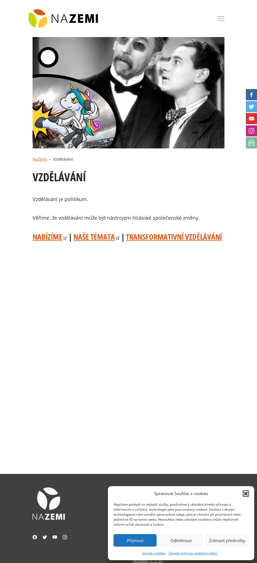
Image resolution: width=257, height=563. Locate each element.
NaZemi (40, 159)
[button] (246, 493)
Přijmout (135, 540)
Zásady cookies (154, 553)
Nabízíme (47, 236)
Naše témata (94, 236)
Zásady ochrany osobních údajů (193, 553)
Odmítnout (181, 540)
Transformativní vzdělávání (174, 236)
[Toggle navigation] (221, 18)
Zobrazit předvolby (227, 540)
